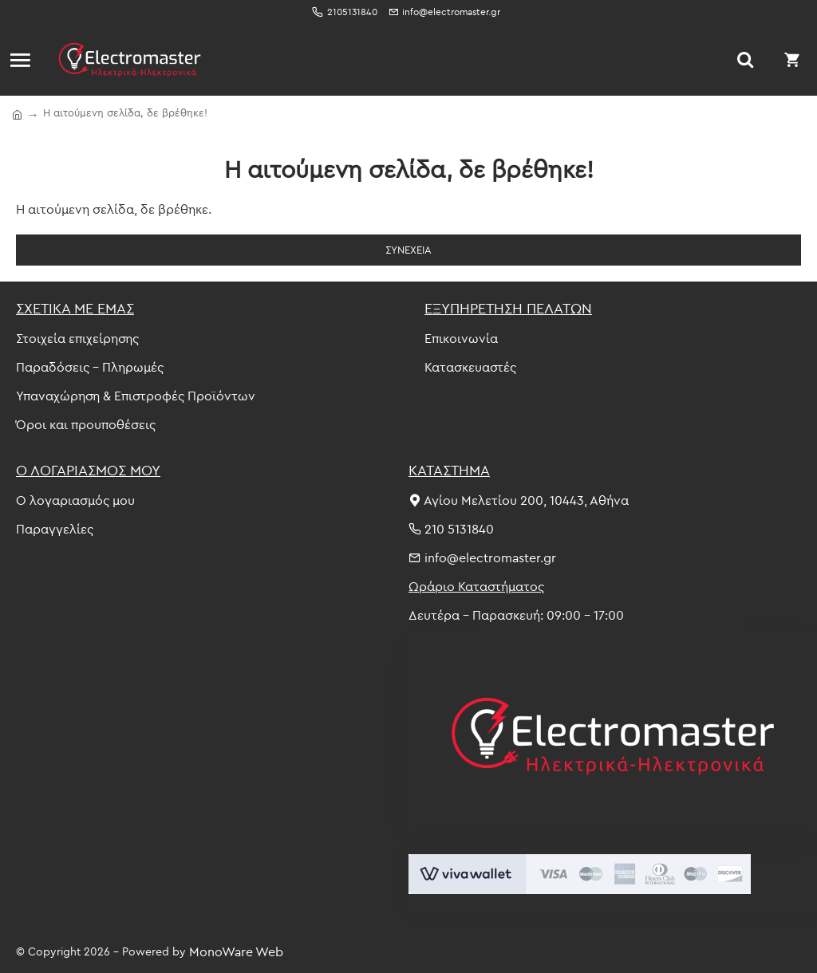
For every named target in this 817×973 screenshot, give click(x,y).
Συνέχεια (408, 249)
